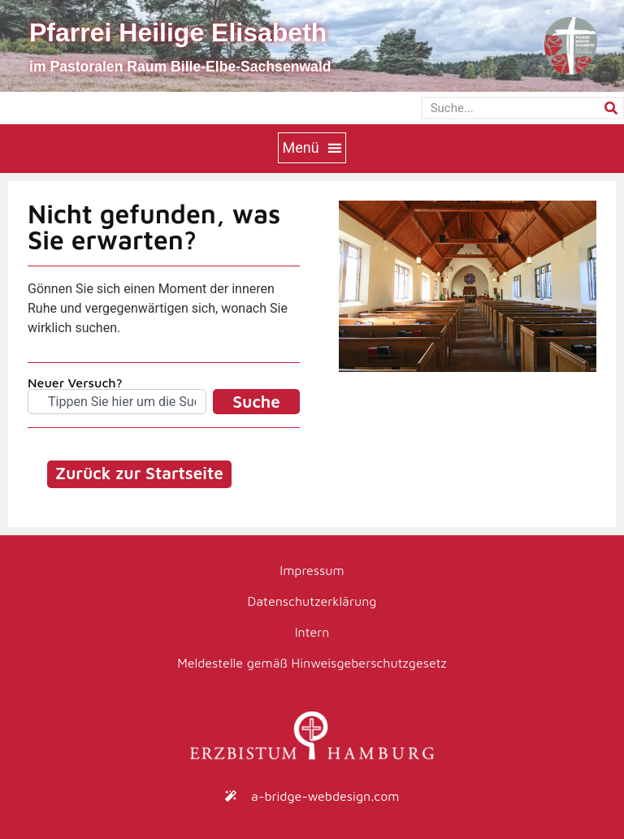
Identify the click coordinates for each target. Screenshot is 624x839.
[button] (312, 147)
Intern (312, 632)
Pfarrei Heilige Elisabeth (178, 32)
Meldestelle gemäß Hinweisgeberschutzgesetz (312, 662)
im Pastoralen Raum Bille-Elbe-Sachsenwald (180, 66)
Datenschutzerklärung (312, 601)
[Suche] (611, 108)
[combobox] (117, 401)
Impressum (312, 570)
